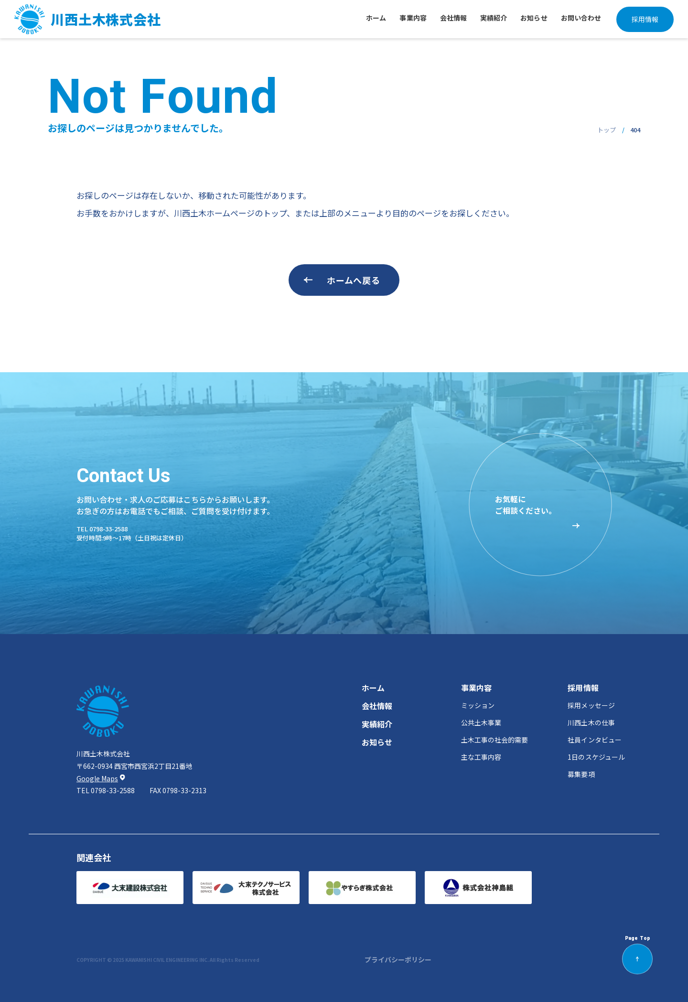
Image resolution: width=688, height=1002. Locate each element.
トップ (606, 130)
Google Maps (97, 778)
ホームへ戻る (353, 280)
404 (635, 130)
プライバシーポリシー (398, 960)
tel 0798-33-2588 (102, 528)
